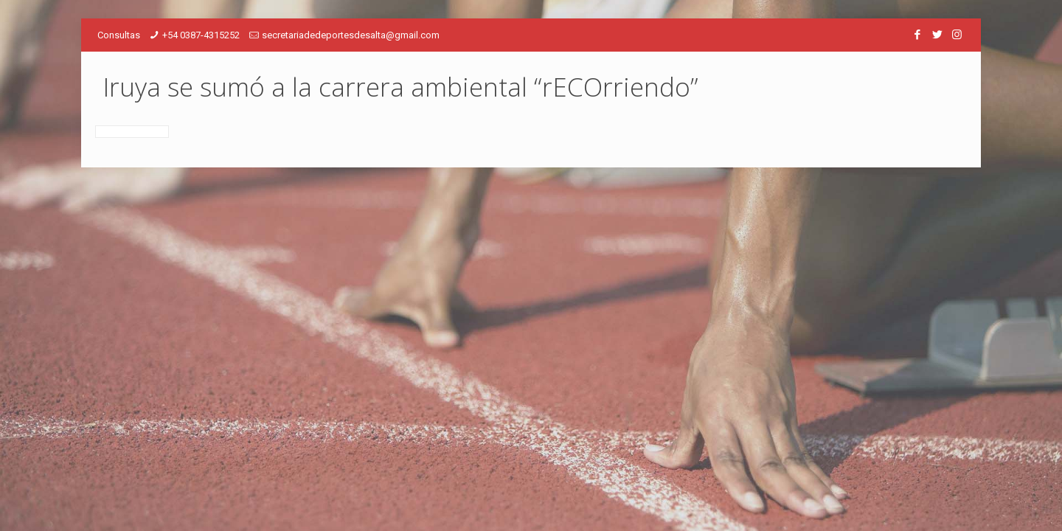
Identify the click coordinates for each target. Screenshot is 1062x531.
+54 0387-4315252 (201, 35)
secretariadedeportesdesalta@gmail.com (351, 35)
